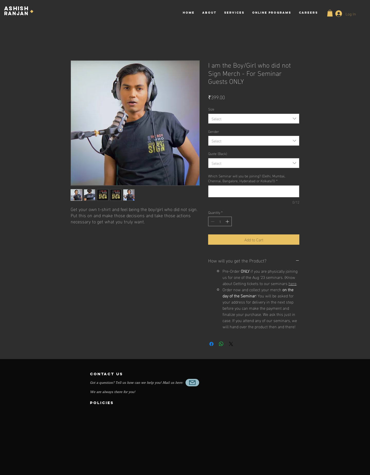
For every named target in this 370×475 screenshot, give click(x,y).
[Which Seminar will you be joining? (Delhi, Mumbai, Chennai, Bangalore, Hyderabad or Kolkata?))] (253, 191)
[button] (330, 13)
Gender (213, 131)
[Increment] (228, 221)
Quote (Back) (217, 153)
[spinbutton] (220, 221)
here (293, 283)
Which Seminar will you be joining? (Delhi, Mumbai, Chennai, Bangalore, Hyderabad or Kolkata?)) (246, 178)
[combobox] (253, 119)
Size (211, 109)
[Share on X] (231, 344)
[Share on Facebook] (211, 344)
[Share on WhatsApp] (221, 344)
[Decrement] (212, 221)
